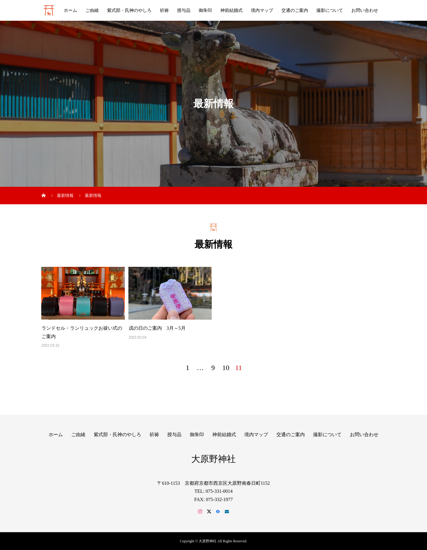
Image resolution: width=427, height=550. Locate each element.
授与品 (183, 10)
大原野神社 (213, 459)
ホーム (70, 10)
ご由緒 (92, 10)
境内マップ (262, 10)
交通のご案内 (294, 10)
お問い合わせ (364, 10)
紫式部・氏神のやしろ (129, 10)
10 (226, 368)
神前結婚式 (231, 10)
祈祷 (164, 10)
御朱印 (205, 10)
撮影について (329, 10)
